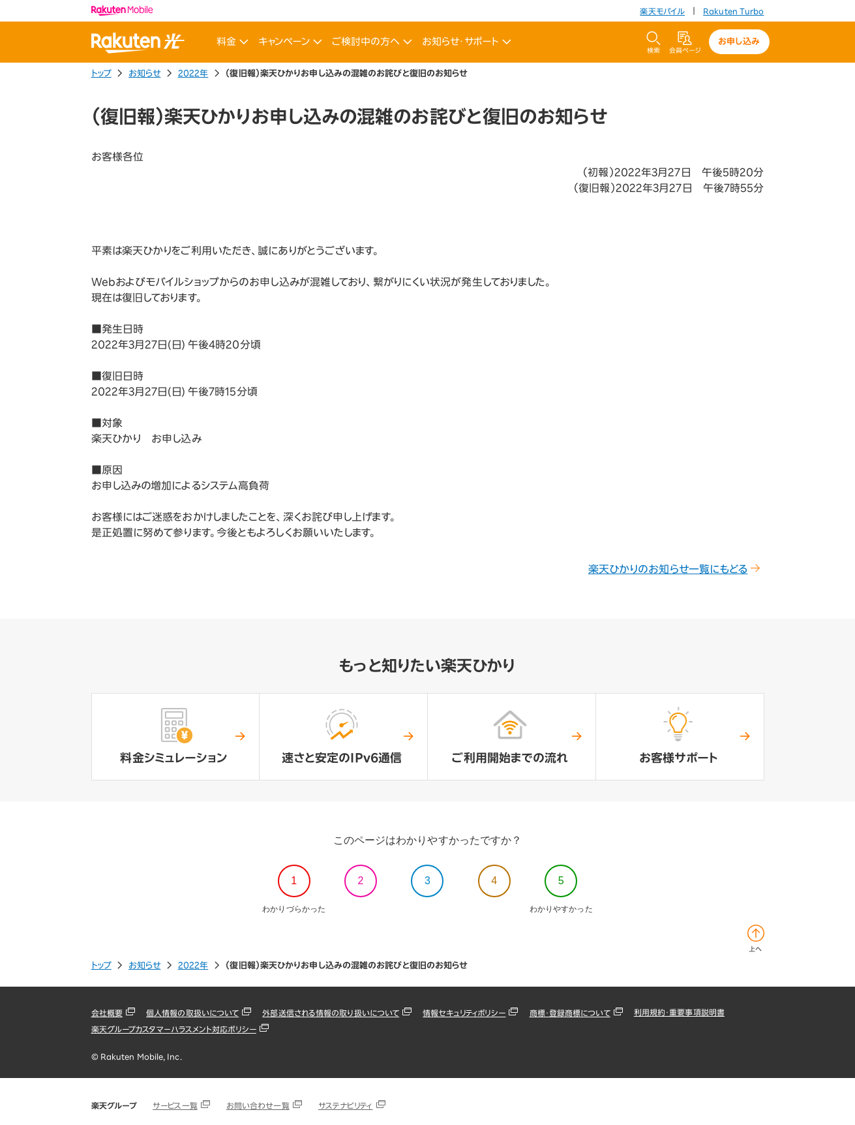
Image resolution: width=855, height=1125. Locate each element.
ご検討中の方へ (372, 42)
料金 (232, 42)
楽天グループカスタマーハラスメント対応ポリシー (173, 1029)
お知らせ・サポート (466, 42)
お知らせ (144, 73)
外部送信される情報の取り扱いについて (330, 1013)
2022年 (193, 73)
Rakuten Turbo (733, 11)
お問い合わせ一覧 (258, 1105)
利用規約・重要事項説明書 (679, 1012)
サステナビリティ (345, 1105)
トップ (101, 73)
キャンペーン (290, 42)
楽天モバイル (662, 11)
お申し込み (739, 41)
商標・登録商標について (570, 1013)
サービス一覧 (175, 1105)
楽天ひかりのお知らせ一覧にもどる (674, 569)
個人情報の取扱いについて (192, 1013)
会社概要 (107, 1013)
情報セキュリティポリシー (464, 1013)
